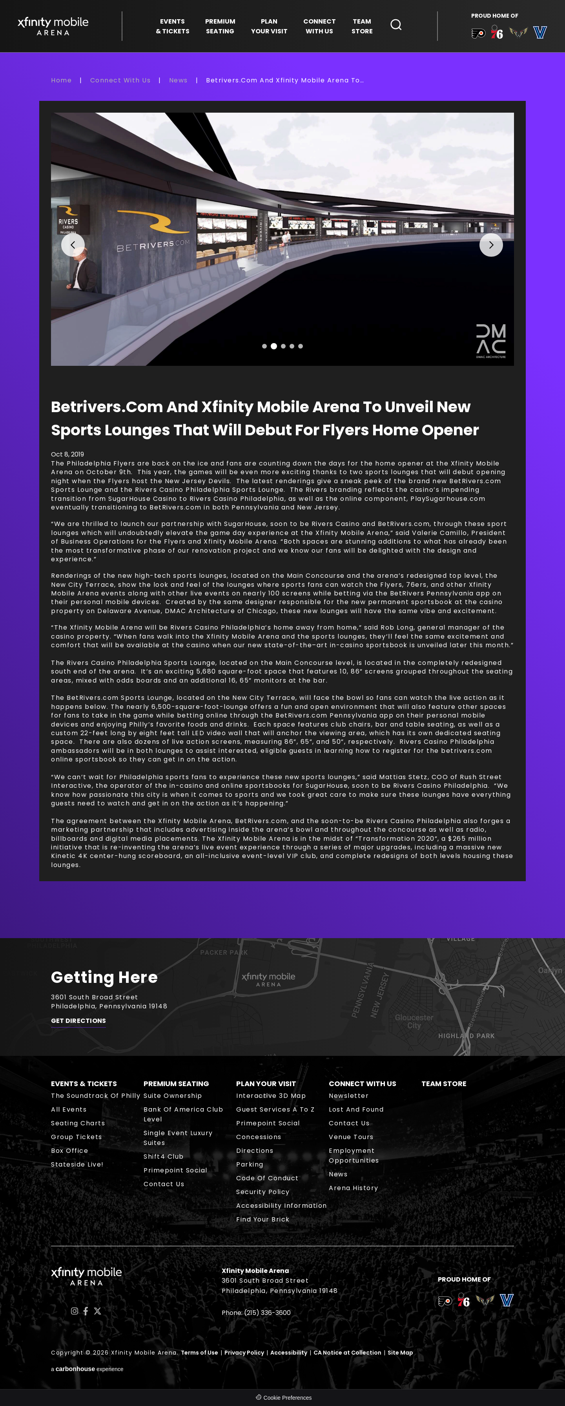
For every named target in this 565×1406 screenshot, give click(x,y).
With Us (319, 26)
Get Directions (78, 1021)
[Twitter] (97, 1311)
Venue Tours (351, 1136)
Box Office (69, 1150)
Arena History (354, 1187)
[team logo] (478, 35)
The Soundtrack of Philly (95, 1095)
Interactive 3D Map (271, 1095)
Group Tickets (76, 1136)
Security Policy (263, 1191)
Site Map (400, 1353)
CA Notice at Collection (347, 1353)
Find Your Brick (263, 1219)
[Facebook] (85, 1311)
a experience (87, 1369)
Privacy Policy (244, 1353)
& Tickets (173, 26)
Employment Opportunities (354, 1155)
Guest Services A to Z (275, 1109)
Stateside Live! (77, 1164)
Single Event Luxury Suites (178, 1137)
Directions (254, 1150)
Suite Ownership (173, 1095)
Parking (250, 1164)
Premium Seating (176, 1083)
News (178, 80)
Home (61, 80)
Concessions (259, 1136)
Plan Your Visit (266, 1083)
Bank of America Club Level (183, 1114)
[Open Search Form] (396, 25)
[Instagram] (74, 1311)
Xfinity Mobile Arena (53, 26)
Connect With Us (120, 80)
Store (362, 26)
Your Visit (269, 26)
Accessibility (288, 1353)
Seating (220, 26)
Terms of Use (199, 1353)
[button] (67, 239)
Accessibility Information (281, 1205)
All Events (69, 1109)
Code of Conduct (267, 1178)
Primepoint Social (176, 1170)
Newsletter (349, 1095)
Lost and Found (356, 1109)
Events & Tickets (84, 1083)
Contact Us (164, 1184)
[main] (282, 506)
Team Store (444, 1083)
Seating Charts (78, 1123)
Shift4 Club (164, 1156)
